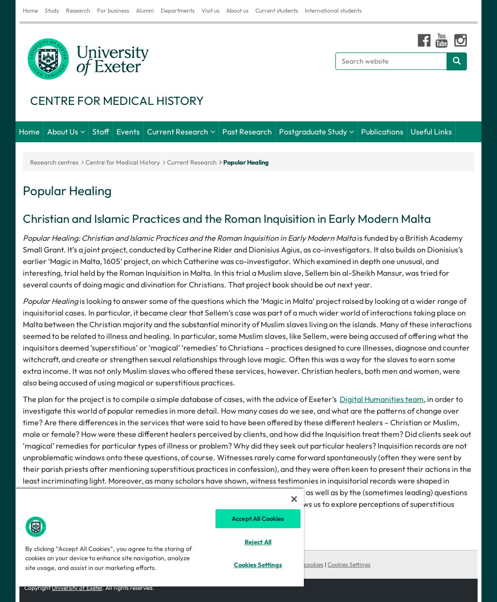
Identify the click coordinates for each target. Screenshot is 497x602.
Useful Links (431, 131)
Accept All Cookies (258, 518)
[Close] (294, 499)
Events (128, 131)
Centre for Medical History (122, 162)
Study (52, 10)
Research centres (54, 162)
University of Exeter (77, 587)
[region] (160, 536)
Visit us (210, 10)
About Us (62, 131)
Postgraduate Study (313, 131)
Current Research (177, 131)
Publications (382, 131)
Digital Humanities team (382, 399)
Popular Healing (246, 162)
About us (237, 10)
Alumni (145, 10)
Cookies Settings (349, 564)
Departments (178, 10)
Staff (100, 131)
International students (333, 10)
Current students (276, 10)
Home (30, 10)
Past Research (247, 131)
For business (113, 10)
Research (78, 10)
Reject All (258, 542)
